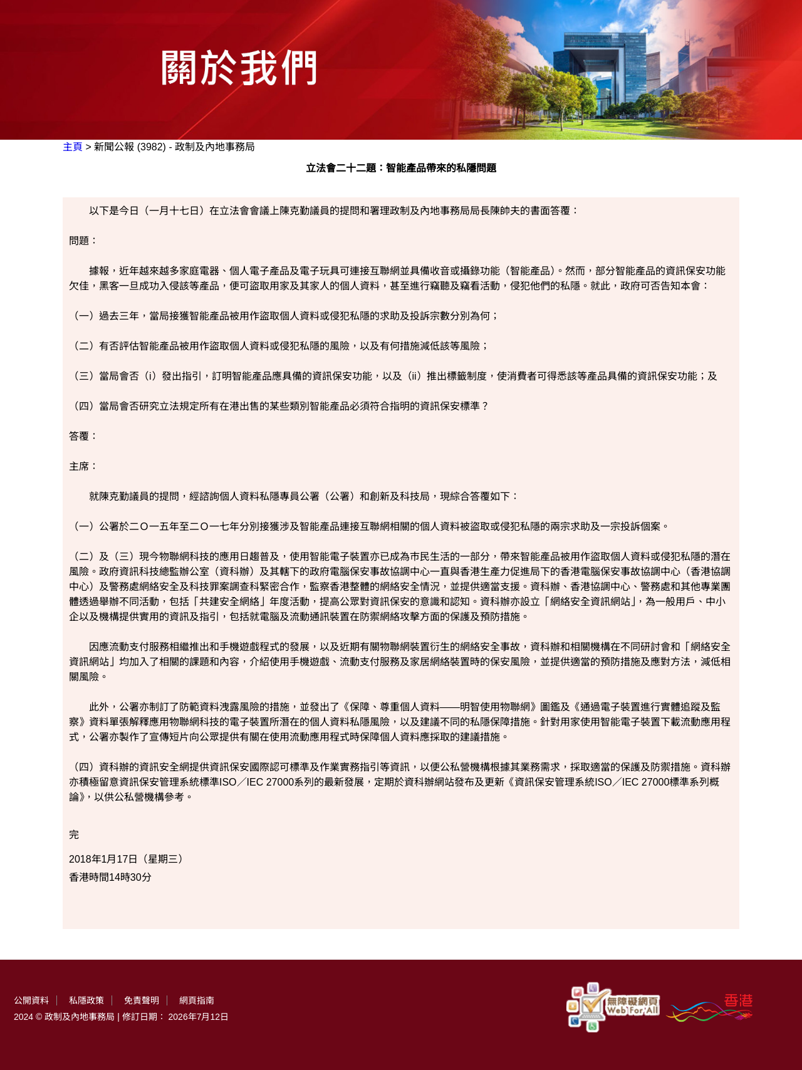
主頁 (73, 147)
